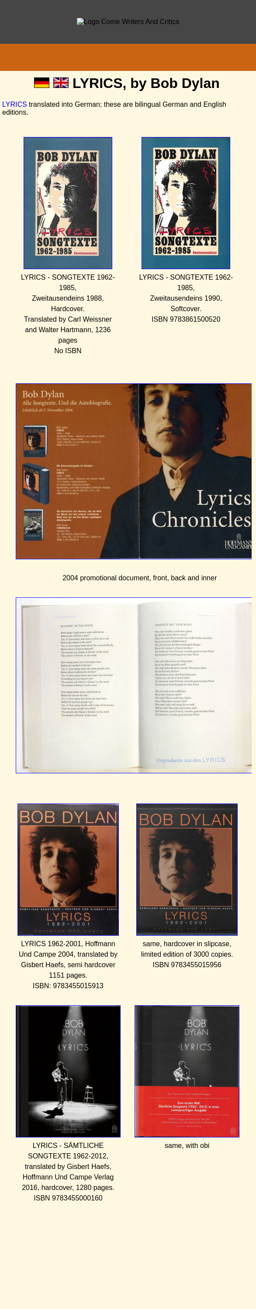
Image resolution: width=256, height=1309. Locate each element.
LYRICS (14, 104)
